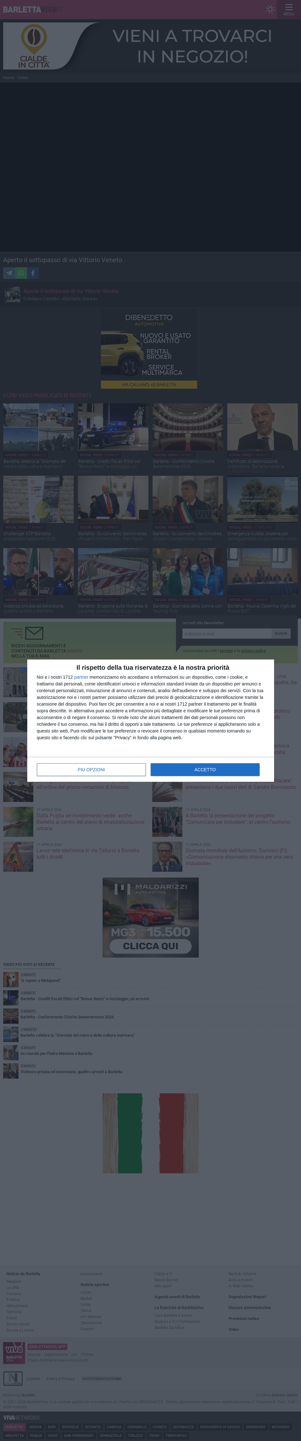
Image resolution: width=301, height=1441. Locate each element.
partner (81, 677)
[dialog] (150, 721)
